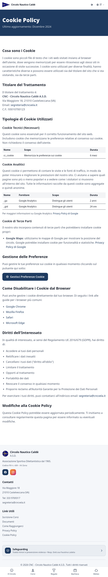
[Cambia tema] (92, 5)
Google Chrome (16, 306)
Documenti (8, 521)
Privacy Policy (9, 530)
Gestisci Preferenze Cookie (25, 276)
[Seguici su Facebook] (5, 472)
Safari (9, 317)
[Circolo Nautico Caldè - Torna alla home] (18, 4)
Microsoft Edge (15, 323)
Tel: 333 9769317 (11, 498)
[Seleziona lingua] (100, 4)
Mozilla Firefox (15, 312)
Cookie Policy (9, 535)
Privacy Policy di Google (65, 213)
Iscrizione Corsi (10, 517)
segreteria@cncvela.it (24, 105)
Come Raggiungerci (12, 526)
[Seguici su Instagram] (13, 472)
